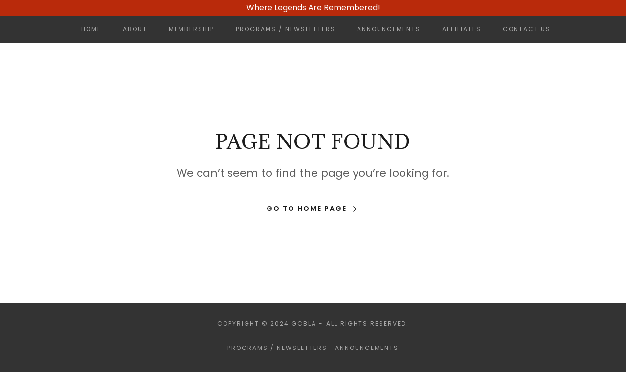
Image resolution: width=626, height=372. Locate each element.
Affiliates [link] (461, 29)
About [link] (135, 29)
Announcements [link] (389, 29)
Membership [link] (191, 29)
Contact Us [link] (527, 29)
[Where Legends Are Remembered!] (313, 8)
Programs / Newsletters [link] (285, 29)
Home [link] (91, 29)
